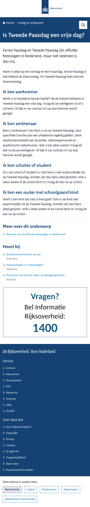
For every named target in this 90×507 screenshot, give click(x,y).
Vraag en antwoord (30, 23)
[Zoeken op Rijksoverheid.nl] (83, 25)
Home (8, 23)
